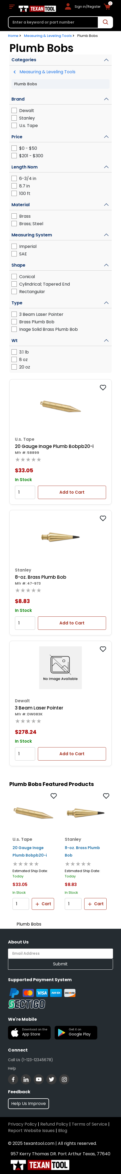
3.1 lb (24, 352)
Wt (14, 340)
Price (16, 137)
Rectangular (32, 292)
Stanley (27, 118)
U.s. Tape (28, 125)
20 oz (24, 367)
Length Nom (24, 167)
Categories (23, 60)
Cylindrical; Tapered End (44, 284)
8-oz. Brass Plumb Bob (40, 577)
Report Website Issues (31, 1130)
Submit (60, 964)
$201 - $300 (31, 156)
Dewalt (26, 111)
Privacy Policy (22, 1124)
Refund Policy (54, 1124)
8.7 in (24, 186)
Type (16, 303)
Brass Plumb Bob (36, 322)
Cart (43, 904)
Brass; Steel (31, 224)
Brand (18, 99)
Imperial (28, 246)
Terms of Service (89, 1124)
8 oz (23, 359)
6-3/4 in (27, 178)
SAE (23, 254)
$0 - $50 (28, 148)
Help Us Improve (28, 1103)
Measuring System (31, 235)
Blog (62, 1130)
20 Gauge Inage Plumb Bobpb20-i (54, 446)
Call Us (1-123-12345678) (30, 1059)
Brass (25, 216)
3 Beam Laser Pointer (41, 314)
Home (13, 35)
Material (20, 205)
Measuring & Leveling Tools (48, 35)
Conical (27, 277)
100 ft (24, 193)
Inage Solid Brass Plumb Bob (48, 329)
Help (12, 1068)
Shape (18, 265)
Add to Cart (71, 492)
